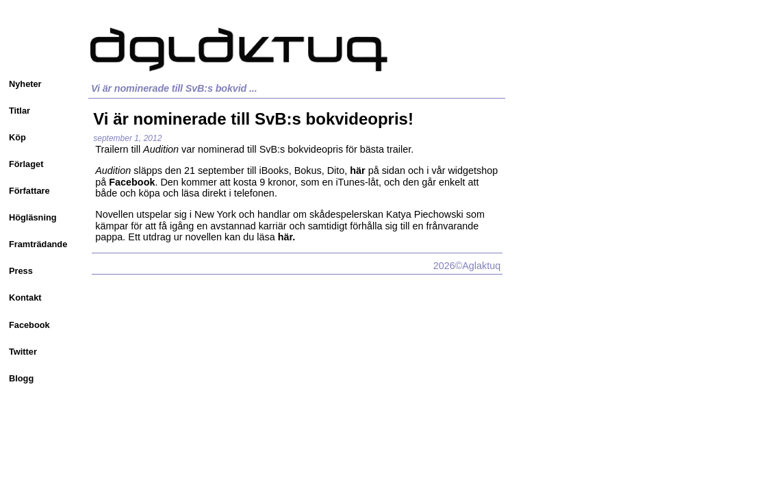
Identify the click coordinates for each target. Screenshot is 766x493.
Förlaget (26, 164)
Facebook (29, 325)
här (357, 170)
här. (287, 236)
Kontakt (25, 297)
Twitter (23, 351)
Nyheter (25, 84)
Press (21, 271)
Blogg (21, 378)
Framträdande (38, 244)
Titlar (19, 110)
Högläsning (33, 217)
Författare (29, 191)
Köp (17, 137)
